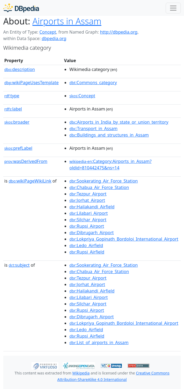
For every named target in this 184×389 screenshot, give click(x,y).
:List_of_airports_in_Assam (99, 342)
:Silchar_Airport (87, 220)
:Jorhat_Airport (87, 200)
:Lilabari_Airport (88, 213)
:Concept (82, 96)
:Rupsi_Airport (86, 226)
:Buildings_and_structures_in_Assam (109, 135)
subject (19, 265)
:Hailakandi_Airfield (91, 207)
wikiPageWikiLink (30, 181)
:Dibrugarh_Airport (91, 232)
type (11, 96)
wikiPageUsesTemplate (31, 82)
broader (16, 122)
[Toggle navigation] (173, 8)
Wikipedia (81, 373)
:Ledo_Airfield (86, 245)
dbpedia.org (54, 38)
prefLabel (18, 148)
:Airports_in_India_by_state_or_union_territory (118, 122)
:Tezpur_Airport (88, 194)
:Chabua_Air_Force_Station (99, 187)
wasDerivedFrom (25, 161)
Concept (47, 32)
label (13, 109)
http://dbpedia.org (118, 32)
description (19, 69)
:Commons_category (93, 82)
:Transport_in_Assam (93, 128)
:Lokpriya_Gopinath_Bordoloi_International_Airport (123, 239)
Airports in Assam (67, 21)
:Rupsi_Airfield (86, 252)
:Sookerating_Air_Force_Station (103, 181)
